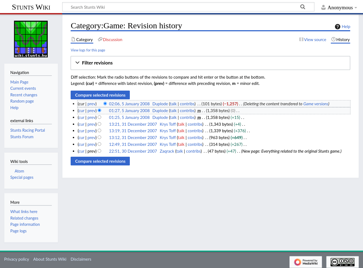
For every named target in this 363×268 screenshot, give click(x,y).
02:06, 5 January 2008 (129, 103)
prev (91, 103)
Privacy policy (16, 259)
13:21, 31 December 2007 (133, 124)
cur (81, 110)
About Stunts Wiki (50, 259)
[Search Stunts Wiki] (188, 6)
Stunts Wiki (31, 7)
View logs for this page (88, 50)
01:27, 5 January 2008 (129, 110)
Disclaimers (81, 259)
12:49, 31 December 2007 (133, 144)
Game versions (315, 103)
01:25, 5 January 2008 (129, 117)
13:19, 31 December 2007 (133, 130)
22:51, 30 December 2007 (133, 151)
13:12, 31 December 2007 (133, 137)
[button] (210, 63)
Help (342, 26)
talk (173, 103)
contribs (187, 103)
